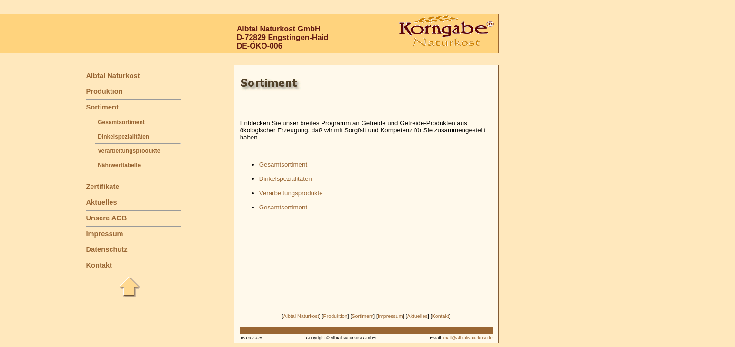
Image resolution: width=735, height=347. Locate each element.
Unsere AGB (106, 218)
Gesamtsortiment (121, 122)
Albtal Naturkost (113, 75)
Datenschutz (106, 249)
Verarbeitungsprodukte (129, 151)
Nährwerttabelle (119, 165)
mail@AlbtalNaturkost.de (468, 338)
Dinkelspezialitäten (123, 136)
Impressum (104, 234)
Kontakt (99, 265)
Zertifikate (102, 186)
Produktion (104, 91)
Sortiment (102, 107)
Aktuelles (101, 202)
